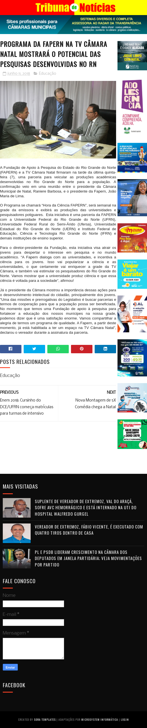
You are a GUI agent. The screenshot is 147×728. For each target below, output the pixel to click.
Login (125, 719)
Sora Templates (45, 719)
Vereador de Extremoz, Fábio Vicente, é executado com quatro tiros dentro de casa (89, 529)
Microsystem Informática (99, 719)
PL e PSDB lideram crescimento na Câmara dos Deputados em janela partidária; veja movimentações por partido (88, 558)
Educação (47, 74)
